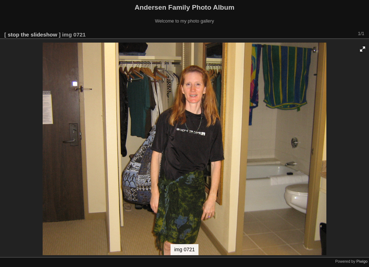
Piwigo (362, 261)
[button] (362, 49)
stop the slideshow (32, 34)
